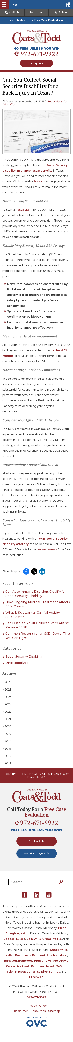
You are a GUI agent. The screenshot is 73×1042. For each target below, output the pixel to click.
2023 (6, 704)
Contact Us (36, 841)
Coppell (9, 939)
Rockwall (23, 966)
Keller (9, 955)
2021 (6, 719)
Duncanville (58, 950)
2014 (6, 756)
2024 (6, 696)
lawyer (39, 181)
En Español (36, 63)
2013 (6, 763)
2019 (6, 733)
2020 (7, 726)
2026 (6, 682)
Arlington (12, 933)
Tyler (10, 971)
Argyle (63, 960)
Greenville (36, 977)
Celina (10, 966)
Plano (62, 928)
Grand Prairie (51, 939)
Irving (24, 933)
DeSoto (61, 966)
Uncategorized (17, 663)
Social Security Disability (23, 656)
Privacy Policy (36, 1005)
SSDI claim (24, 209)
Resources (38, 1011)
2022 (6, 711)
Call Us (12, 12)
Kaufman (37, 966)
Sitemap (54, 1011)
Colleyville (33, 939)
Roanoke (21, 955)
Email (36, 12)
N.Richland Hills (40, 955)
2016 (6, 741)
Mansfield (60, 955)
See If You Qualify (36, 853)
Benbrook (25, 960)
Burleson (10, 960)
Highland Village (46, 960)
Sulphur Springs (48, 971)
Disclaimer (20, 1011)
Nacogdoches (25, 971)
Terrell (50, 966)
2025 (6, 689)
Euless (20, 939)
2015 (6, 748)
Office (61, 12)
